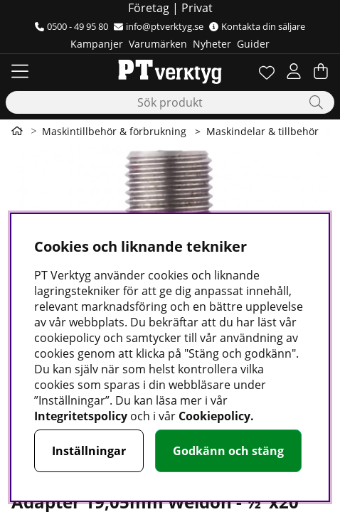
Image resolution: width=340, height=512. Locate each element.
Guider (253, 43)
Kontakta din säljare (257, 26)
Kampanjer (96, 43)
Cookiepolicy (214, 416)
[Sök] (170, 102)
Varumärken (158, 43)
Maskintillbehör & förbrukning (114, 131)
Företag (148, 8)
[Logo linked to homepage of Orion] (169, 71)
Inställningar (89, 451)
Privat (197, 8)
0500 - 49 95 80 (71, 26)
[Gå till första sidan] (17, 131)
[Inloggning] (293, 71)
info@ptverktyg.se (158, 26)
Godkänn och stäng (228, 451)
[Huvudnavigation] (20, 71)
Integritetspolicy (80, 416)
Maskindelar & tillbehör (262, 131)
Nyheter (212, 43)
